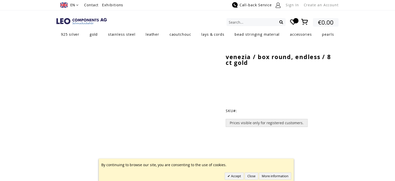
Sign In (292, 5)
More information (275, 176)
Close (251, 176)
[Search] (281, 22)
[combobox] (256, 22)
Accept (235, 176)
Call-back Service (256, 5)
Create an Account (321, 5)
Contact (91, 5)
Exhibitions (112, 5)
